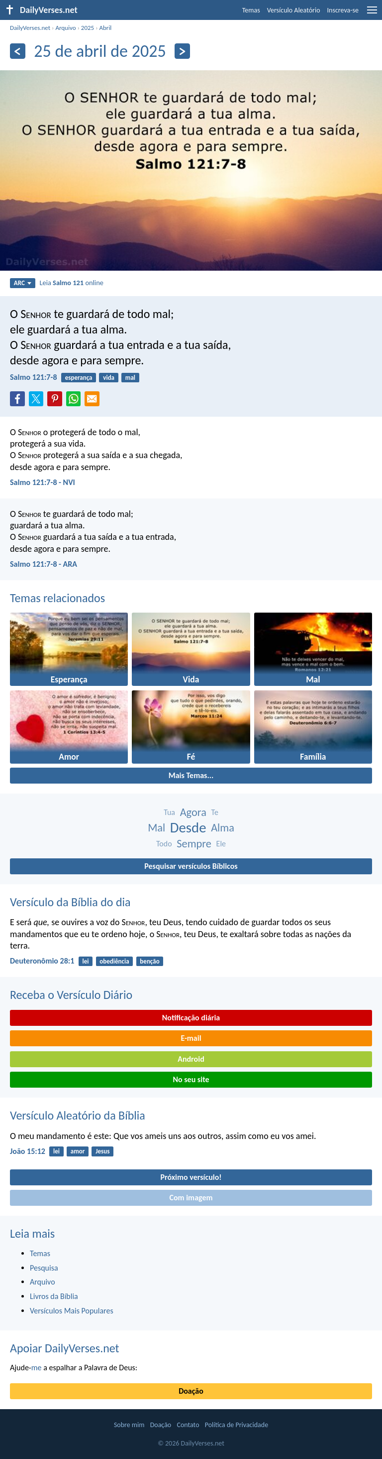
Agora (193, 812)
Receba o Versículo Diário (71, 994)
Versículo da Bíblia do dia (70, 902)
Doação (191, 1391)
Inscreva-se (343, 10)
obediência (114, 961)
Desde (188, 827)
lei (86, 961)
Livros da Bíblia (54, 1296)
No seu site (191, 1079)
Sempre (194, 843)
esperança (79, 377)
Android (191, 1059)
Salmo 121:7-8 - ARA (43, 564)
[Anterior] (17, 51)
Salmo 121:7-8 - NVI (42, 482)
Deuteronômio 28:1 (42, 961)
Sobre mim (129, 1425)
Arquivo (65, 27)
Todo (164, 843)
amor (78, 1151)
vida (108, 377)
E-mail (191, 1038)
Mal (156, 827)
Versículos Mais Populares (71, 1310)
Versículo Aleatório (293, 10)
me (36, 1367)
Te (214, 812)
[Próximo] (182, 51)
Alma (222, 827)
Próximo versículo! (190, 1177)
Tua (169, 812)
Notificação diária (191, 1017)
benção (149, 961)
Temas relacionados (57, 598)
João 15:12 (27, 1151)
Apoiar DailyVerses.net (64, 1348)
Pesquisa (44, 1268)
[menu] (372, 13)
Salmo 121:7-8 (33, 377)
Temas (251, 10)
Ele (221, 843)
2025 (87, 27)
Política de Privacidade (236, 1425)
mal (130, 377)
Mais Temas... (191, 775)
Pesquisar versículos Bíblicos (190, 866)
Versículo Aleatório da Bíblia (77, 1115)
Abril (105, 27)
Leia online (71, 282)
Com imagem (190, 1197)
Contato (188, 1425)
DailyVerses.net (30, 27)
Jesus (102, 1151)
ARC (22, 283)
